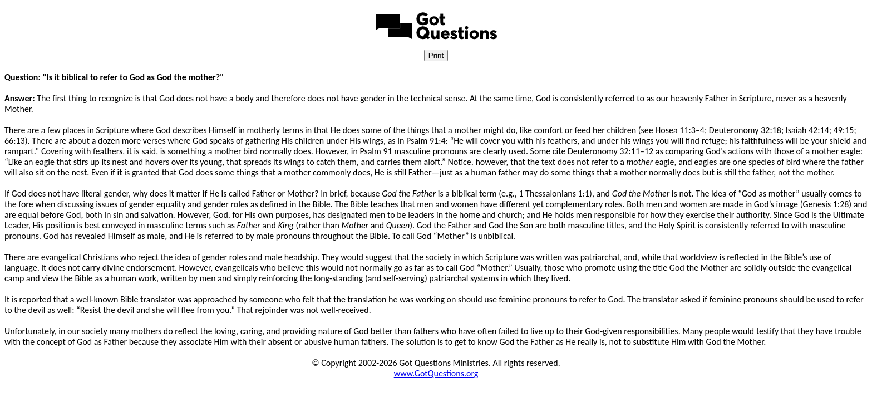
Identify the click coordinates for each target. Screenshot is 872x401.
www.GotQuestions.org (436, 373)
